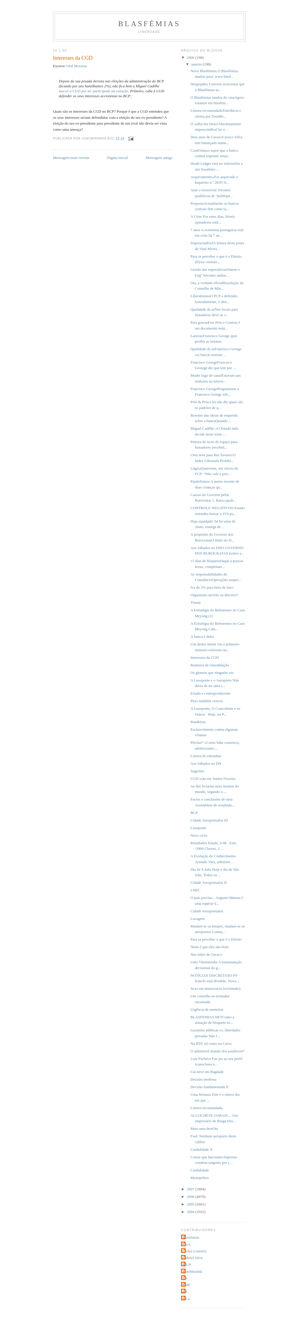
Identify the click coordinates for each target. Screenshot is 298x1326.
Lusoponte (198, 828)
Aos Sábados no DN (205, 763)
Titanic (195, 602)
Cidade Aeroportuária (206, 911)
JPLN (186, 1264)
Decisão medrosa (203, 1079)
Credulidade (199, 1170)
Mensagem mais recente (71, 157)
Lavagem (197, 918)
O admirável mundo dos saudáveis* (217, 1051)
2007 (191, 1189)
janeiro (197, 64)
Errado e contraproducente (210, 693)
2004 (191, 1212)
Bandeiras (197, 722)
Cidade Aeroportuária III (209, 820)
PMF (186, 1285)
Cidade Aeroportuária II (208, 882)
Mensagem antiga (159, 157)
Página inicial (117, 157)
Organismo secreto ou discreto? (214, 595)
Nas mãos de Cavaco (206, 954)
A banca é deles (202, 636)
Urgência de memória (206, 1009)
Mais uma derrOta (204, 1128)
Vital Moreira (76, 66)
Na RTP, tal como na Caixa (210, 1043)
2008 (191, 57)
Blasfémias (149, 24)
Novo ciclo (198, 835)
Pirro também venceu (206, 701)
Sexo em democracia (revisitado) (215, 988)
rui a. (186, 1298)
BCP (194, 812)
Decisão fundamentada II (209, 1087)
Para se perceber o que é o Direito (216, 939)
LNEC (195, 890)
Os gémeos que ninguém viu (211, 672)
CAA (186, 1244)
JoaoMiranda (192, 1271)
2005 (191, 1204)
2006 (191, 1196)
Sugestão (197, 771)
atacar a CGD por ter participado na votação (93, 91)
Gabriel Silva (192, 1258)
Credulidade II (201, 1149)
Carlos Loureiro (194, 1251)
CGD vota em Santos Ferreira (212, 778)
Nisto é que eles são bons (209, 947)
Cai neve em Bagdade (207, 1072)
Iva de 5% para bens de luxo (211, 587)
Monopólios (199, 1177)
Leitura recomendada (206, 1108)
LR (184, 1278)
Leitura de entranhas (205, 756)
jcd (184, 1291)
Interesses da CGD (204, 657)
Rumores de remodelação (209, 665)
